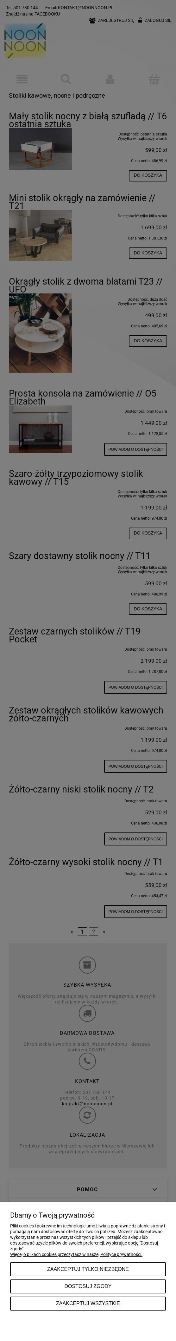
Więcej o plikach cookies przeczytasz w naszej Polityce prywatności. (76, 1254)
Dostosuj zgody (87, 1286)
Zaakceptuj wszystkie (88, 1303)
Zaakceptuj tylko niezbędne (88, 1269)
